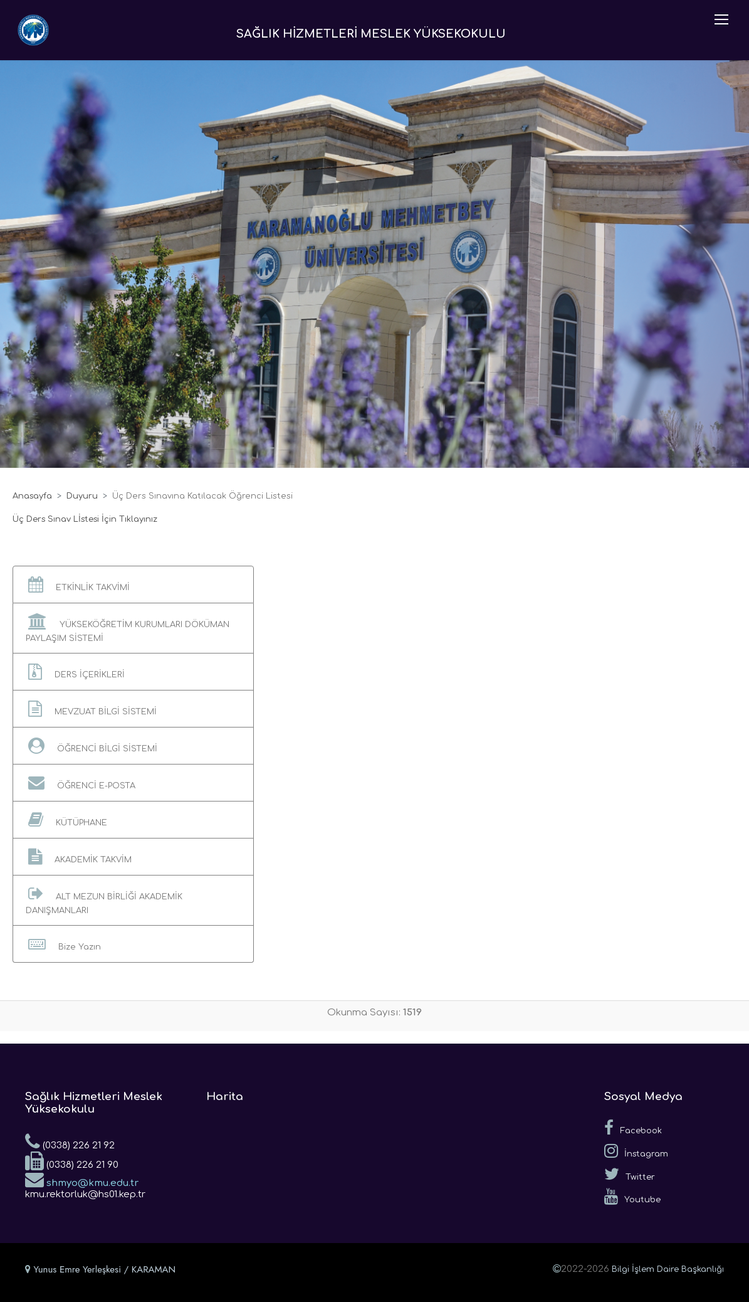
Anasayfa (32, 496)
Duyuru (82, 496)
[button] (133, 584)
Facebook (633, 1127)
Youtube (632, 1196)
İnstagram (636, 1151)
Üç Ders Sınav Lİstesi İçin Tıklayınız (85, 519)
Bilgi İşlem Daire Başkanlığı (668, 1269)
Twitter (629, 1174)
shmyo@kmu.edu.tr (82, 1179)
